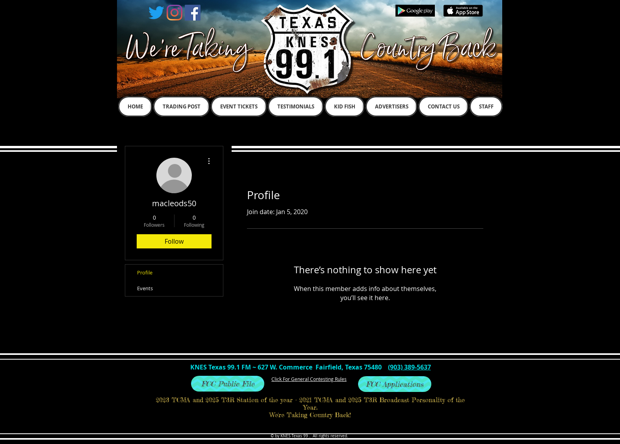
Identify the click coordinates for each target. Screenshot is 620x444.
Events (145, 288)
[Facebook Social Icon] (192, 13)
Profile (144, 272)
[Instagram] (174, 13)
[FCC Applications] (394, 384)
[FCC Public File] (227, 384)
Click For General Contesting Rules (309, 379)
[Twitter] (156, 13)
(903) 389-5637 (409, 367)
